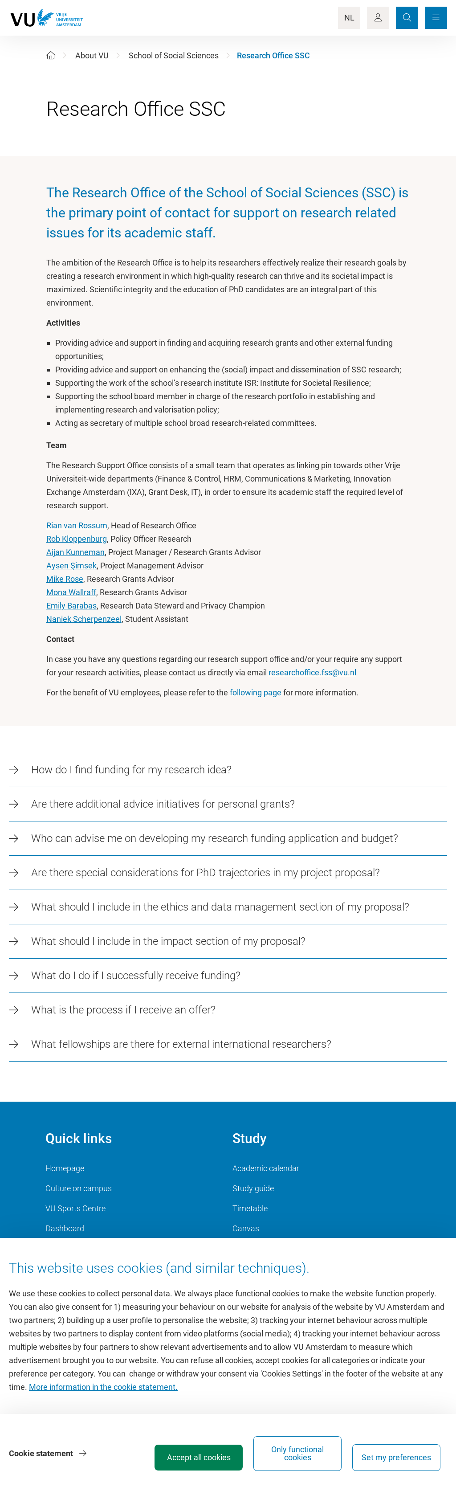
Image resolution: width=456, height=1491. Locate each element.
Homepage (64, 1168)
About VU (92, 55)
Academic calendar (265, 1168)
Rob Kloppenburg (76, 538)
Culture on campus (78, 1188)
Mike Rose (64, 579)
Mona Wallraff (71, 592)
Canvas (245, 1228)
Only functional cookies (297, 1453)
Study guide (253, 1188)
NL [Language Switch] (349, 17)
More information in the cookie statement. (103, 1387)
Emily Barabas (71, 605)
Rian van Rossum (76, 525)
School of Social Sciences (174, 55)
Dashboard (64, 1228)
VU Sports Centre (75, 1208)
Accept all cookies (199, 1457)
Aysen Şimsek (71, 565)
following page (255, 692)
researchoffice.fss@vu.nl (312, 672)
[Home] (50, 55)
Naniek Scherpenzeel (84, 619)
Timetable (250, 1208)
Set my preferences (396, 1457)
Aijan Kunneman (75, 552)
